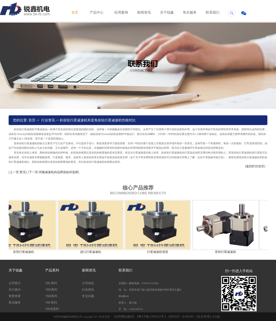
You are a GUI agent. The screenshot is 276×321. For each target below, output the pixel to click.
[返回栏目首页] (255, 166)
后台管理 (204, 316)
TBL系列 (51, 283)
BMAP (174, 316)
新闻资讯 (144, 12)
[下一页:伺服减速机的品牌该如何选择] (53, 172)
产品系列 (52, 270)
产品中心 (97, 12)
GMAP (188, 316)
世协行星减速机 (224, 252)
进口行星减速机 (89, 252)
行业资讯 (48, 120)
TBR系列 (51, 296)
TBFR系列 (52, 309)
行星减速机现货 (156, 252)
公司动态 (88, 283)
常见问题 (88, 296)
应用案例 (121, 12)
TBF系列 (51, 302)
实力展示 (15, 289)
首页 (74, 12)
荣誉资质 (15, 296)
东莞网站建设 (124, 316)
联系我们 (213, 12)
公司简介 (15, 283)
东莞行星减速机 (22, 252)
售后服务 (190, 12)
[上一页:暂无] (18, 172)
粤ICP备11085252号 (151, 316)
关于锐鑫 (167, 12)
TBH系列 (51, 289)
